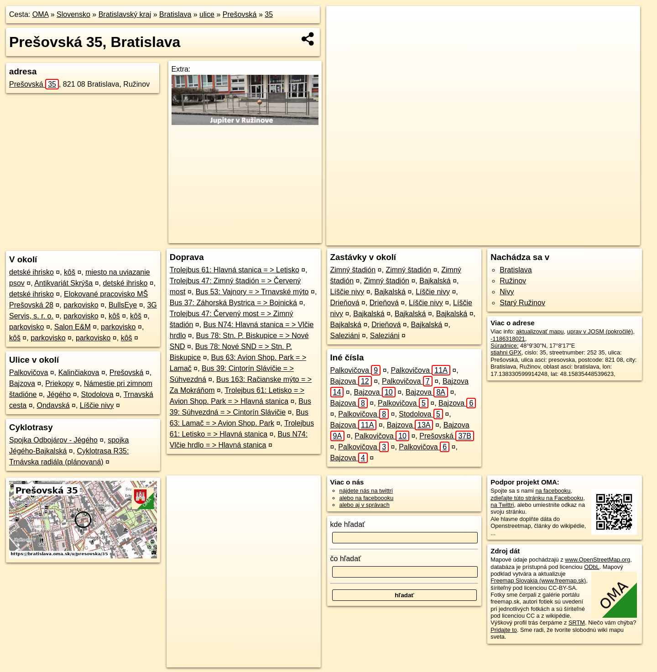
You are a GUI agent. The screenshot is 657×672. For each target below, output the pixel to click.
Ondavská (53, 405)
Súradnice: (504, 345)
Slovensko (73, 14)
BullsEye (123, 305)
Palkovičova (28, 372)
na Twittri (502, 504)
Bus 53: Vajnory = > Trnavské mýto (252, 292)
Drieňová (345, 303)
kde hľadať (347, 524)
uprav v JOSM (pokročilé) (600, 331)
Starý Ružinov (522, 303)
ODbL (591, 566)
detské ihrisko (31, 272)
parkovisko (80, 305)
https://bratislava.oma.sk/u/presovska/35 (590, 238)
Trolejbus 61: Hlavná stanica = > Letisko (234, 270)
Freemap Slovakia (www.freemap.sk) (538, 580)
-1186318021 (507, 338)
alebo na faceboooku (366, 498)
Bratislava (175, 14)
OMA (40, 14)
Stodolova (97, 394)
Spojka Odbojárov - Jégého (53, 440)
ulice (206, 14)
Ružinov (513, 281)
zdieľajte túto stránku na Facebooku (536, 498)
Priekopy (59, 383)
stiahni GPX (505, 352)
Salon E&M (72, 327)
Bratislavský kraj (125, 14)
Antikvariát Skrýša (63, 283)
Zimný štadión (353, 270)
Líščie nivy (97, 405)
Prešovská (240, 14)
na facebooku (552, 490)
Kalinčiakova (78, 372)
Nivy (507, 292)
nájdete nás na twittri (366, 490)
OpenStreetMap (465, 238)
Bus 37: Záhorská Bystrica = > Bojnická (233, 303)
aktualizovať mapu (539, 331)
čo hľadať (345, 559)
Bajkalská (434, 281)
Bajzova (22, 383)
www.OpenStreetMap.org (597, 559)
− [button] (342, 35)
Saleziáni (345, 335)
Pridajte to (503, 629)
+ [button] (342, 21)
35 (269, 14)
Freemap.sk (512, 238)
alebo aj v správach (364, 504)
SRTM (576, 622)
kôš (69, 272)
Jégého (59, 394)
